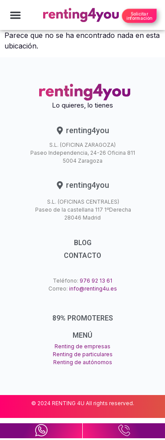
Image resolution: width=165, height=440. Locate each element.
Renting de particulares (83, 354)
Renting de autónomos (82, 362)
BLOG (83, 243)
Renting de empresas (82, 346)
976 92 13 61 (96, 280)
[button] (15, 15)
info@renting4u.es (93, 288)
